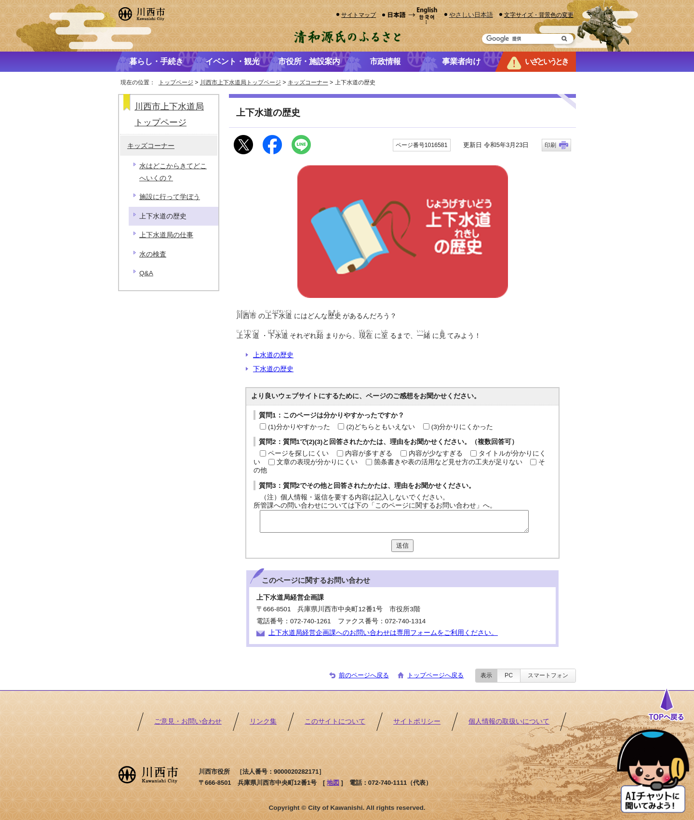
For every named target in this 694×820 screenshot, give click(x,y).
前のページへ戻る (364, 675)
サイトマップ (358, 15)
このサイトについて (335, 721)
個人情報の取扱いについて (508, 721)
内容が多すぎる (368, 453)
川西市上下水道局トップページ (240, 82)
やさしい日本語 (471, 14)
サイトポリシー (416, 721)
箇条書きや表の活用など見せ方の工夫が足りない (448, 462)
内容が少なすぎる (436, 453)
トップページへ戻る (435, 675)
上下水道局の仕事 (166, 235)
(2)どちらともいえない (380, 426)
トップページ (176, 82)
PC (509, 675)
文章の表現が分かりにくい (317, 462)
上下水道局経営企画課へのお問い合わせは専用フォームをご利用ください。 (383, 632)
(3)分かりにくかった (462, 426)
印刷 (550, 145)
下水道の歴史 (273, 369)
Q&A (146, 273)
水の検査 (152, 254)
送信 (402, 545)
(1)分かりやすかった (299, 426)
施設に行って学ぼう (169, 197)
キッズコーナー (308, 82)
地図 (333, 782)
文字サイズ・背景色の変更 (539, 15)
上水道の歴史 (273, 355)
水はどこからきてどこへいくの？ (173, 171)
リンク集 (263, 721)
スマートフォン (548, 675)
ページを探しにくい (298, 453)
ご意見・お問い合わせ (188, 721)
